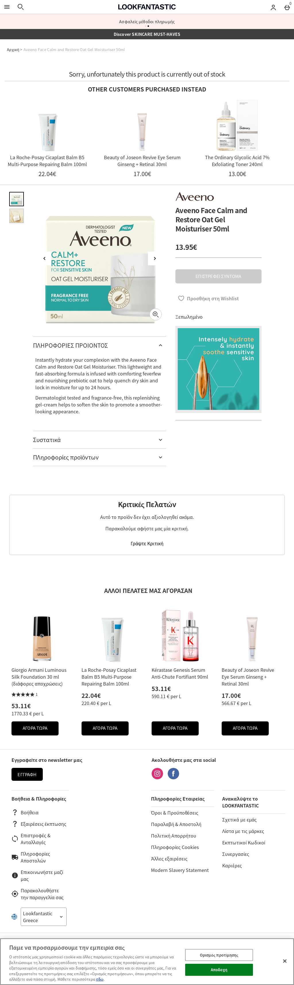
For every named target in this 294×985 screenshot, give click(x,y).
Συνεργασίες (235, 853)
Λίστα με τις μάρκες (243, 831)
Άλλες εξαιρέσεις (169, 858)
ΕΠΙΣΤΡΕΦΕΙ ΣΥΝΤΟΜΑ (218, 276)
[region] (147, 961)
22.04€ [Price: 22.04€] (91, 695)
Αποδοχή (219, 969)
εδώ (100, 979)
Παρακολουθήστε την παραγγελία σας (37, 894)
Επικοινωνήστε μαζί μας (37, 875)
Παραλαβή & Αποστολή (176, 824)
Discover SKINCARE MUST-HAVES (147, 34)
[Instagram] (157, 777)
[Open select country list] (44, 917)
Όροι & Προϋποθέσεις (174, 812)
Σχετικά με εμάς (239, 819)
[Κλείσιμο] (284, 961)
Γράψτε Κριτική (147, 543)
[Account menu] (273, 7)
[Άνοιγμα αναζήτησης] (21, 7)
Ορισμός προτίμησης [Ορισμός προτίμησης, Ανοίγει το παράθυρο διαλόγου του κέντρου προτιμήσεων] (219, 955)
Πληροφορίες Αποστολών (30, 857)
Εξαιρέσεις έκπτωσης (38, 823)
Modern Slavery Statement (180, 870)
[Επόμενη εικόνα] (155, 258)
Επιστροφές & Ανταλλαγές (31, 839)
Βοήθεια (24, 812)
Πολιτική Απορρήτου (173, 835)
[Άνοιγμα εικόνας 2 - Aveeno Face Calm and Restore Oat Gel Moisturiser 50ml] (16, 216)
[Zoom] (156, 314)
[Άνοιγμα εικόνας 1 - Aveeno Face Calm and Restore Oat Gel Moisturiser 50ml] (16, 199)
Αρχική (13, 49)
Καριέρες (232, 865)
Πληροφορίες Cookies (174, 847)
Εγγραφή (27, 774)
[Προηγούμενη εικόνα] (44, 258)
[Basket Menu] (287, 7)
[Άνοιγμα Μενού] (7, 7)
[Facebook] (173, 777)
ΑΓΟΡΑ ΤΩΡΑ (41, 729)
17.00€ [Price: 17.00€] (231, 695)
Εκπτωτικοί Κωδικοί (243, 842)
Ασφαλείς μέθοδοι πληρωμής (147, 21)
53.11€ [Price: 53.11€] (21, 706)
